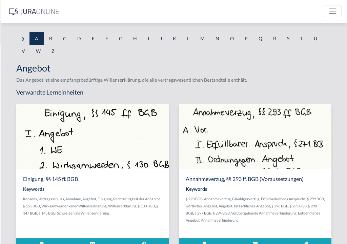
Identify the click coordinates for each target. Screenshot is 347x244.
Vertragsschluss (148, 206)
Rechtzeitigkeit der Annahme (144, 213)
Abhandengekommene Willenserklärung (47, 163)
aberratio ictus (20, 87)
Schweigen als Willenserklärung (180, 227)
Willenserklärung (173, 220)
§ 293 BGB (248, 212)
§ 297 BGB (275, 233)
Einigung (202, 206)
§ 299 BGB (294, 219)
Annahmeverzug (271, 212)
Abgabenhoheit (21, 118)
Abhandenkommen (25, 179)
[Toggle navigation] (333, 11)
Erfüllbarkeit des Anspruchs (262, 219)
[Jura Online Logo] (142, 11)
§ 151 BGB (177, 213)
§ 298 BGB (256, 233)
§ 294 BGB (293, 233)
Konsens (127, 206)
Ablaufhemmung (23, 224)
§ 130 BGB (197, 220)
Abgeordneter (20, 148)
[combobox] (54, 33)
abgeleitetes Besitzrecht (30, 133)
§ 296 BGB (316, 226)
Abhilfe (13, 194)
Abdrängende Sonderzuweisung (38, 72)
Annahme (170, 206)
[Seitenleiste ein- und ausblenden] (97, 10)
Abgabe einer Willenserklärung (37, 102)
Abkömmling (19, 209)
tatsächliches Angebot (288, 226)
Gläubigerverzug (299, 212)
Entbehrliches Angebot (297, 240)
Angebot (186, 206)
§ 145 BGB (144, 227)
